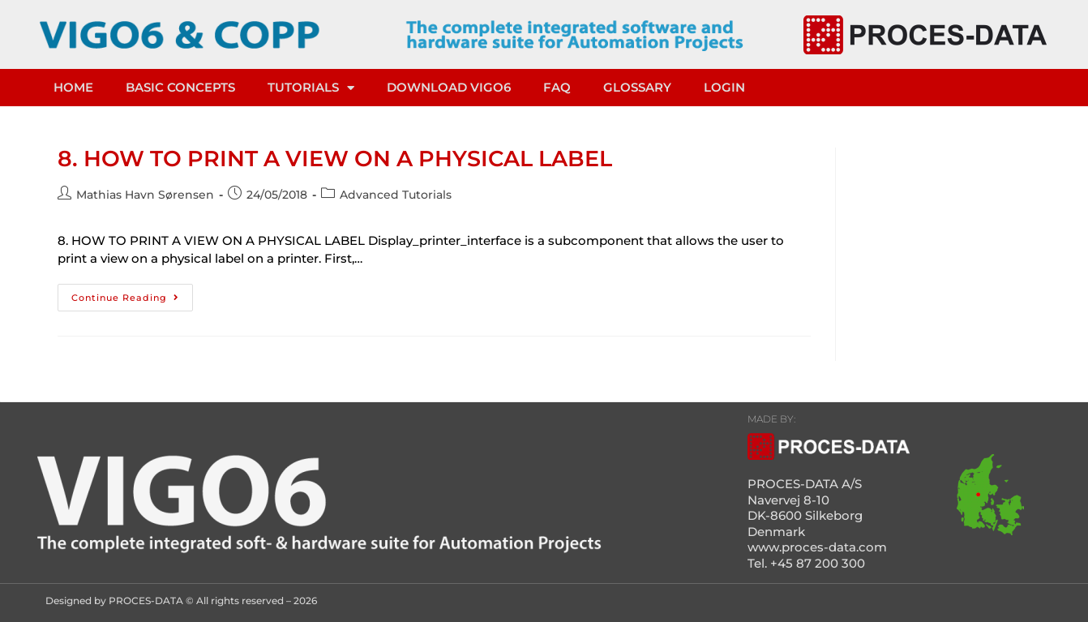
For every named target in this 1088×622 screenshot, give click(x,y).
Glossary (637, 87)
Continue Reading (132, 293)
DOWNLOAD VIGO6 (449, 87)
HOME (73, 87)
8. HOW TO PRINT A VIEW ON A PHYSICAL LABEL (335, 158)
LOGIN (724, 87)
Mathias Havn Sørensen (145, 194)
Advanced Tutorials (396, 194)
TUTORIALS (311, 88)
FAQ (557, 87)
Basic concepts (180, 87)
